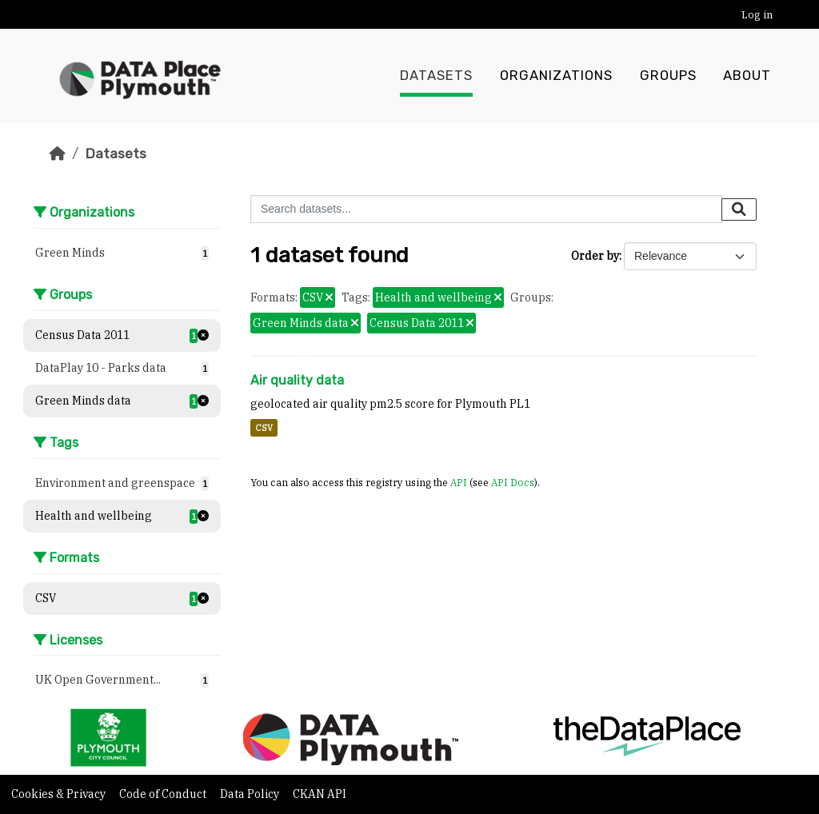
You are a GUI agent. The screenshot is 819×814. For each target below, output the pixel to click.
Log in (757, 15)
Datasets (436, 76)
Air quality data (297, 380)
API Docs (512, 482)
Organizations (556, 76)
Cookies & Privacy (59, 794)
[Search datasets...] (486, 209)
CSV (264, 427)
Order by (595, 256)
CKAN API (319, 794)
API (458, 482)
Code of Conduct (164, 794)
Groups (668, 76)
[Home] (58, 154)
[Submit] (739, 209)
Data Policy (251, 794)
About (747, 76)
